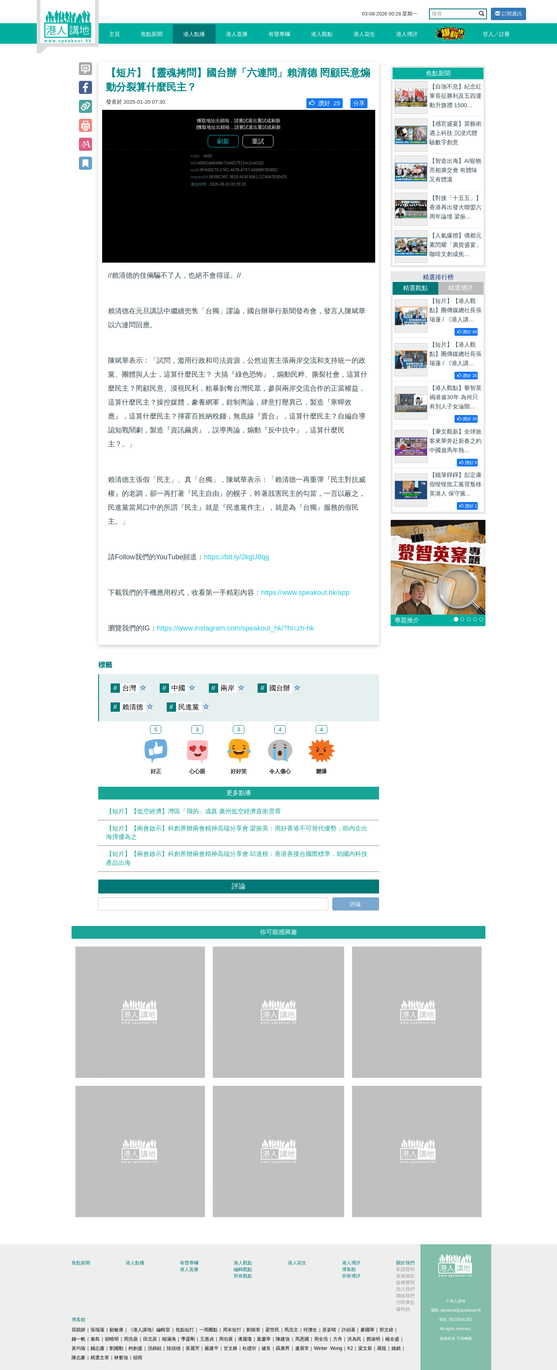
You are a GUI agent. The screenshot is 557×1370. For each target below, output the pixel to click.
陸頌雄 (174, 1348)
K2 (350, 1348)
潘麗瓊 (245, 1339)
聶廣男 (283, 1348)
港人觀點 (322, 34)
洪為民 (354, 1339)
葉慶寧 (264, 1339)
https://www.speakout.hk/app (305, 592)
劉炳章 (253, 1329)
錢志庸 (97, 1348)
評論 (355, 904)
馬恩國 (302, 1339)
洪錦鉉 (155, 1348)
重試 (258, 141)
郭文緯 (386, 1329)
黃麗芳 (193, 1348)
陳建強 (283, 1339)
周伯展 (226, 1339)
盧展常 (302, 1348)
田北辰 (150, 1339)
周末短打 (232, 1329)
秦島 (95, 1339)
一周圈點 (208, 1329)
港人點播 (194, 34)
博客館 (349, 1269)
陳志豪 (78, 1357)
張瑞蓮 (97, 1329)
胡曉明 (112, 1339)
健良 (266, 1348)
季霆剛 (188, 1339)
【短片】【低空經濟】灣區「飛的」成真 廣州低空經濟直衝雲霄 (193, 811)
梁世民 (272, 1329)
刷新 (223, 141)
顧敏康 (116, 1329)
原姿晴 (329, 1329)
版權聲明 (405, 1282)
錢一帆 (78, 1339)
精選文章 (100, 1357)
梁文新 (365, 1348)
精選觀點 (415, 288)
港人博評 (407, 34)
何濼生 (310, 1329)
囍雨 (137, 1357)
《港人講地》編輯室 (149, 1329)
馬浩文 (291, 1329)
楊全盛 (392, 1339)
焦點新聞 (151, 34)
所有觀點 (243, 1276)
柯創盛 (135, 1348)
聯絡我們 (405, 1295)
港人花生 (364, 34)
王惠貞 (207, 1339)
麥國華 (367, 1329)
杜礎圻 (249, 1348)
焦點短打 (185, 1329)
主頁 (114, 34)
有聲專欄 (279, 34)
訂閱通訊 (508, 14)
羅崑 (381, 1348)
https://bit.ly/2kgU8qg (236, 557)
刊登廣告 (405, 1302)
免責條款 (405, 1276)
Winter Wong (328, 1348)
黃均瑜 (78, 1348)
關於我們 (405, 1263)
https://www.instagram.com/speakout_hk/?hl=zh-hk (235, 628)
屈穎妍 (78, 1329)
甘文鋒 (230, 1348)
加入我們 (405, 1289)
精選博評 (460, 288)
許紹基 (348, 1329)
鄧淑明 (373, 1339)
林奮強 (121, 1357)
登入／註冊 (496, 34)
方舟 (337, 1339)
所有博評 (351, 1276)
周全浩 (321, 1339)
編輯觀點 (243, 1269)
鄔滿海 (169, 1339)
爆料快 (403, 1309)
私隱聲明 (405, 1269)
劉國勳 (116, 1348)
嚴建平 (212, 1348)
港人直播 (237, 34)
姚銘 (396, 1348)
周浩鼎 (131, 1339)
